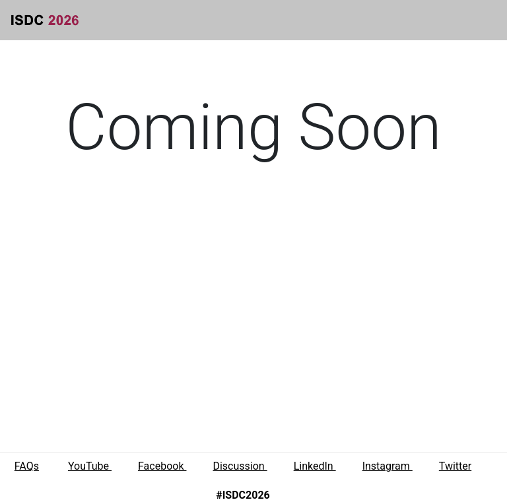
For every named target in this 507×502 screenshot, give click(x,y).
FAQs (27, 466)
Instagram (387, 466)
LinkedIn (315, 466)
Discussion (240, 466)
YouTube (90, 466)
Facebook (162, 466)
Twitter (455, 466)
